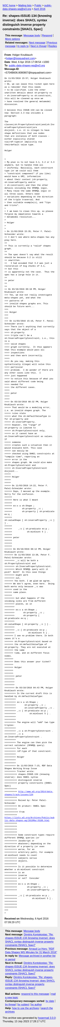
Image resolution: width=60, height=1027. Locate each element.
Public (37, 5)
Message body (32, 35)
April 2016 (39, 9)
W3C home (9, 5)
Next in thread (39, 46)
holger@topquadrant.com (20, 58)
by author (36, 1004)
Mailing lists (25, 5)
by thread (10, 1004)
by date (50, 1001)
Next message (37, 42)
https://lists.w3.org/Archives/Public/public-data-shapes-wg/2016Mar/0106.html (29, 819)
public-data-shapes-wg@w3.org (27, 65)
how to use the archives (25, 1008)
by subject (23, 1004)
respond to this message (35, 994)
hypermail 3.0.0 (46, 1018)
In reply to (23, 46)
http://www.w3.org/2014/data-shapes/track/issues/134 (28, 793)
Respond (47, 35)
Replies (52, 46)
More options (12, 39)
